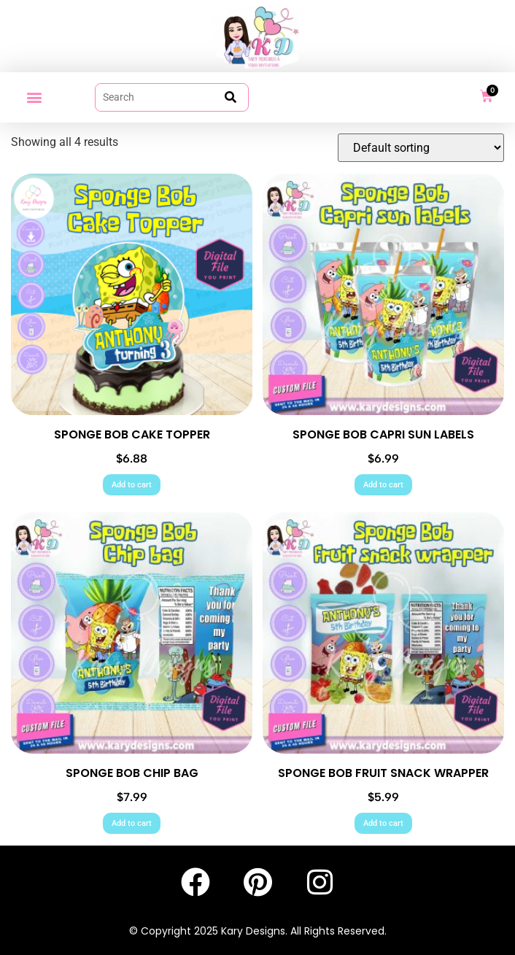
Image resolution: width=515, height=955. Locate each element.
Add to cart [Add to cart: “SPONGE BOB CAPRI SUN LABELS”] (383, 485)
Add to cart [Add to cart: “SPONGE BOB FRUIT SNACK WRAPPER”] (383, 823)
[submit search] (230, 97)
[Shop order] (421, 148)
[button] (34, 97)
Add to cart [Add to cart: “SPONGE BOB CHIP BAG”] (132, 823)
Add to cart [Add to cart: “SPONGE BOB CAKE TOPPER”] (132, 485)
